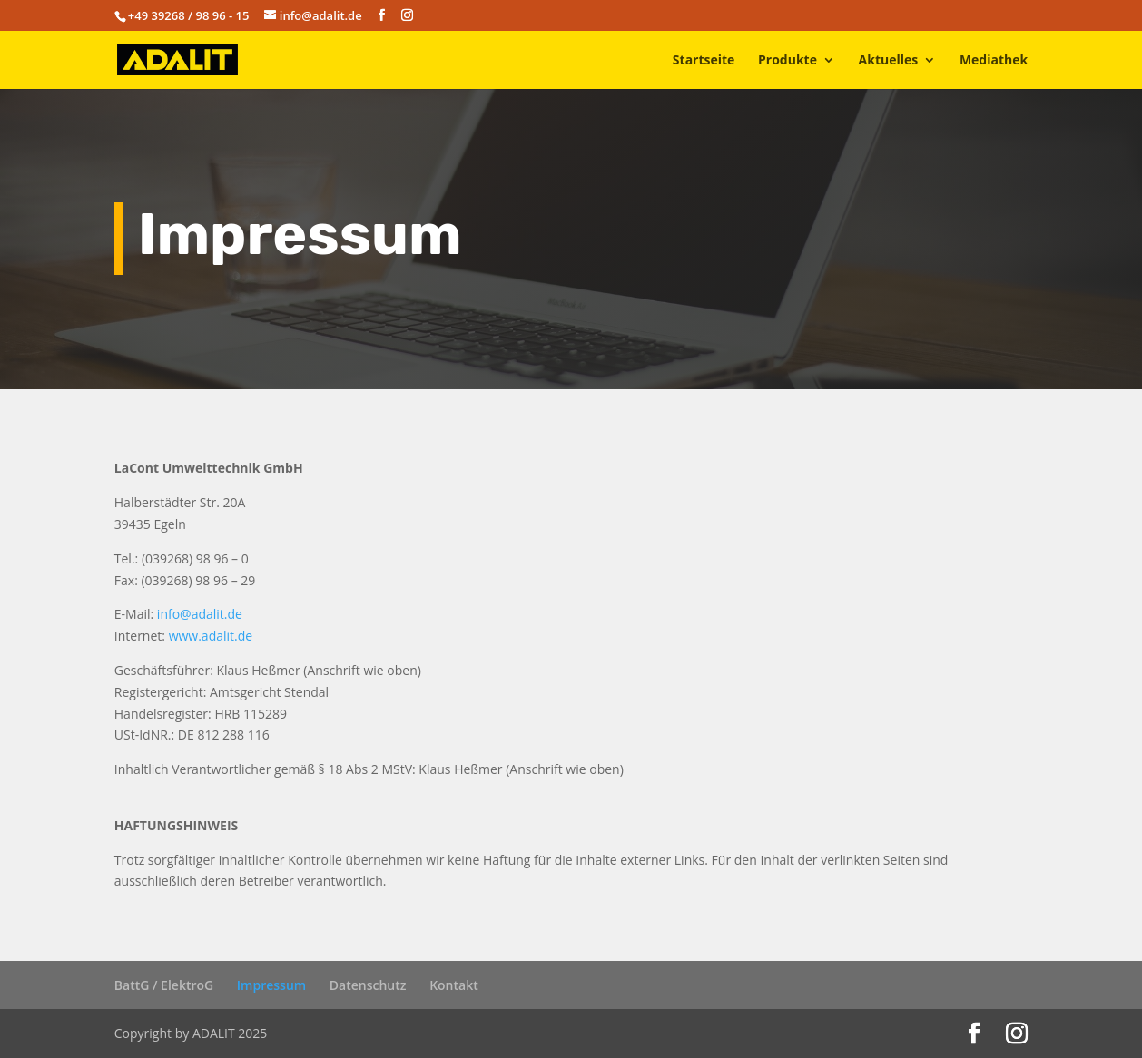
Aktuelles (889, 61)
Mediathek (994, 61)
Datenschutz (368, 985)
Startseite (704, 61)
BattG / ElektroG (163, 985)
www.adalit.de (211, 635)
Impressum (271, 985)
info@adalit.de (199, 613)
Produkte (787, 61)
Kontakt (453, 985)
